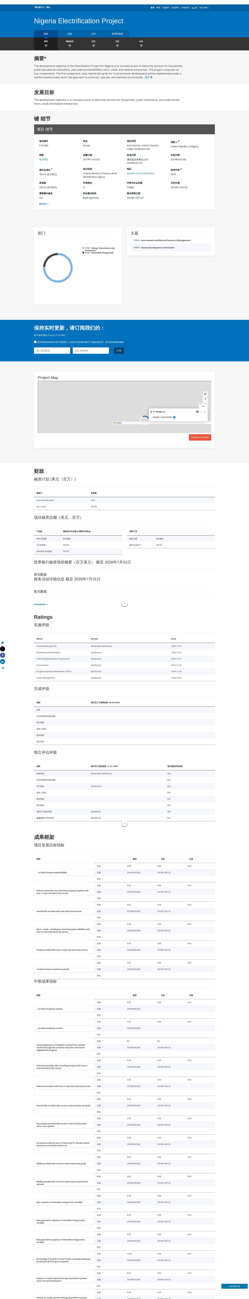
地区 (129, 168)
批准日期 (131, 154)
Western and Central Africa (140, 173)
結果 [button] (141, 44)
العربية (194, 7)
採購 (69, 33)
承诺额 (42, 182)
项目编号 (43, 140)
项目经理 (131, 140)
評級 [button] (117, 44)
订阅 (119, 350)
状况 (85, 140)
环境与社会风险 (134, 182)
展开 (148, 77)
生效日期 (175, 154)
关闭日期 (175, 182)
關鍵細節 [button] (69, 44)
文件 (93, 33)
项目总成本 (45, 169)
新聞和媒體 (117, 33)
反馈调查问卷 (234, 1286)
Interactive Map (200, 437)
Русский (203, 7)
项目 (48, 7)
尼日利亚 (43, 159)
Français (185, 7)
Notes (42, 203)
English (166, 7)
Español (175, 7)
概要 (46, 33)
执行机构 (87, 168)
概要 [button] (46, 44)
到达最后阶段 (89, 193)
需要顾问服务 (46, 193)
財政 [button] (93, 44)
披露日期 (87, 154)
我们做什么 (39, 7)
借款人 (175, 141)
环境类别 (87, 182)
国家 (41, 154)
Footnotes (40, 604)
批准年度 (176, 169)
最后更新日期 (133, 193)
